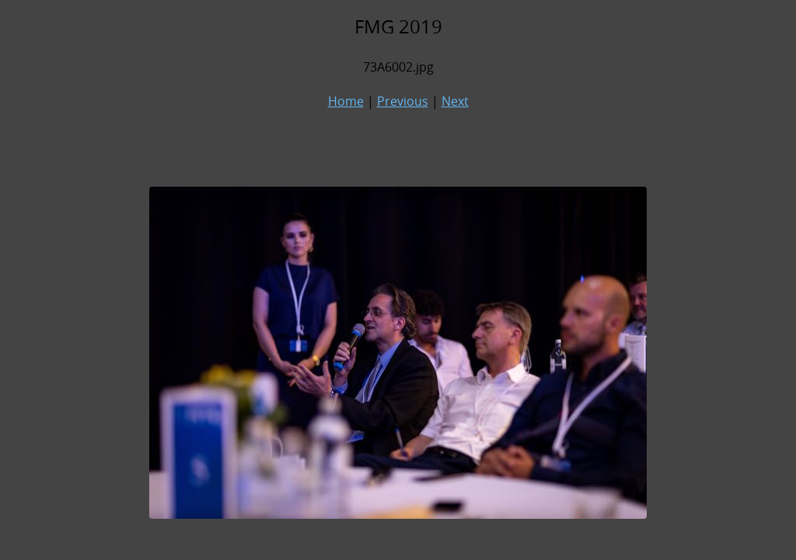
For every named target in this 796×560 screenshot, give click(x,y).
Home (346, 101)
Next (455, 101)
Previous (402, 101)
